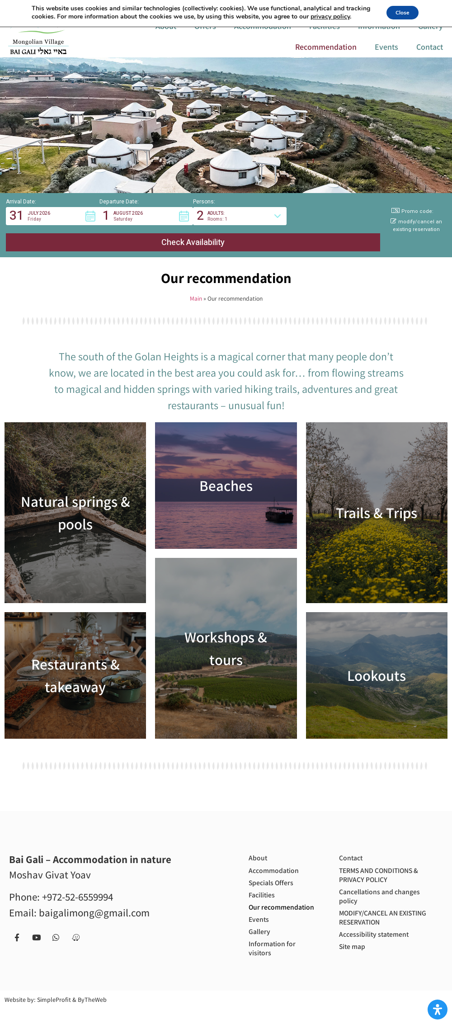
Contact (429, 54)
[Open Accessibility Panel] (437, 1009)
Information (379, 33)
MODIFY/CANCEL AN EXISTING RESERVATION (380, 913)
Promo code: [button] (412, 226)
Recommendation (326, 54)
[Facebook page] (288, 8)
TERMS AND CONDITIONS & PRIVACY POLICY (386, 866)
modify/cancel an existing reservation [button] (416, 240)
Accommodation (262, 33)
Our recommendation (279, 909)
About (165, 33)
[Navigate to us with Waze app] (351, 8)
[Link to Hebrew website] (115, 8)
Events (386, 54)
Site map (354, 946)
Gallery (430, 33)
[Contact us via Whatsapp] (330, 8)
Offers (205, 33)
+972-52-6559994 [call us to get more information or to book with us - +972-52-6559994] (77, 885)
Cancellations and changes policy (385, 889)
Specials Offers (275, 876)
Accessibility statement (379, 932)
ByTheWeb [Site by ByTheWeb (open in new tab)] (92, 1014)
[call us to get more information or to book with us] (202, 8)
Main (196, 287)
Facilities (324, 33)
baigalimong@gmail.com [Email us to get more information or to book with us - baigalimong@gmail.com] (94, 901)
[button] (52, 231)
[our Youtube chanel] (309, 8)
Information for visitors (276, 962)
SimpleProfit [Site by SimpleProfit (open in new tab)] (54, 1014)
